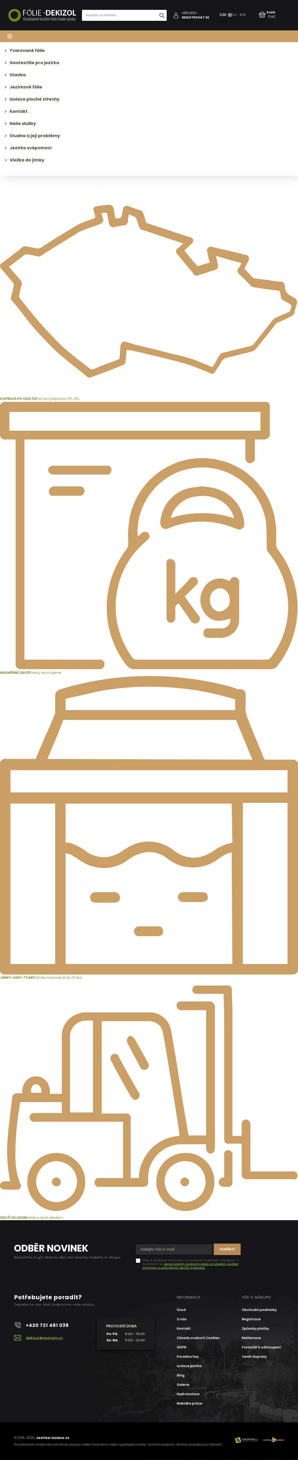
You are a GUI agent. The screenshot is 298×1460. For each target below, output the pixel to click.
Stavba (18, 75)
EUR (243, 14)
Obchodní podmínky (259, 1309)
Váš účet (189, 13)
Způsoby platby (255, 1328)
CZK (223, 14)
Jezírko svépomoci (31, 148)
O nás (182, 1319)
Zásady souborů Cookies (198, 1338)
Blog (180, 1375)
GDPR (181, 1347)
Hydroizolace (188, 1394)
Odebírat (227, 1249)
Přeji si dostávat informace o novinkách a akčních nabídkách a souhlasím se (191, 1264)
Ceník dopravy (254, 1356)
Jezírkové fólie (26, 87)
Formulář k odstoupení (261, 1347)
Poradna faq (188, 1356)
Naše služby (23, 123)
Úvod (181, 1309)
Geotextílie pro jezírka (34, 63)
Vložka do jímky (27, 160)
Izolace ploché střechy (34, 99)
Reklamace (251, 1338)
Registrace (251, 1319)
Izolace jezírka (189, 1366)
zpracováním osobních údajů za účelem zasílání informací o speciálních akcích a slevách (191, 1266)
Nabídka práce (189, 1403)
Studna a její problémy (35, 136)
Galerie (183, 1384)
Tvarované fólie (27, 50)
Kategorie (149, 36)
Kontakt (18, 111)
